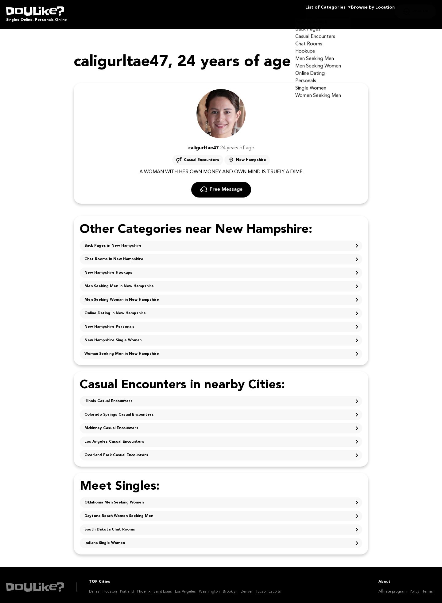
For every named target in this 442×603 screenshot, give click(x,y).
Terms (427, 587)
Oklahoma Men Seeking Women (114, 498)
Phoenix (143, 587)
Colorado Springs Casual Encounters (119, 410)
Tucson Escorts (268, 587)
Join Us (420, 12)
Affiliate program (392, 587)
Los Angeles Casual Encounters (114, 437)
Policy (414, 587)
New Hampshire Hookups (108, 268)
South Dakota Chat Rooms (109, 525)
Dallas (94, 587)
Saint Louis (162, 587)
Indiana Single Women (104, 539)
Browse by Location (362, 12)
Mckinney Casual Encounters (111, 424)
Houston (110, 587)
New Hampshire (251, 156)
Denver (247, 587)
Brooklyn (230, 587)
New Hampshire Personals (109, 322)
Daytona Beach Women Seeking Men (118, 512)
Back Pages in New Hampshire (113, 241)
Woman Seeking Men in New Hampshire (121, 349)
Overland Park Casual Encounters (116, 451)
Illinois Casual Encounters (108, 397)
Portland (127, 587)
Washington (209, 587)
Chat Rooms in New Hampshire (113, 255)
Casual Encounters (201, 156)
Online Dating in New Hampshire (115, 309)
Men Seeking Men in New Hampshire (119, 282)
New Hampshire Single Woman (113, 336)
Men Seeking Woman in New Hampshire (121, 295)
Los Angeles (185, 587)
